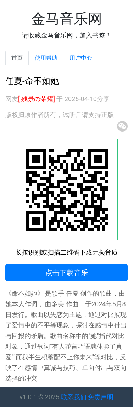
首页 (17, 57)
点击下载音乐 (66, 272)
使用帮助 (46, 57)
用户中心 (81, 57)
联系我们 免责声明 (87, 397)
